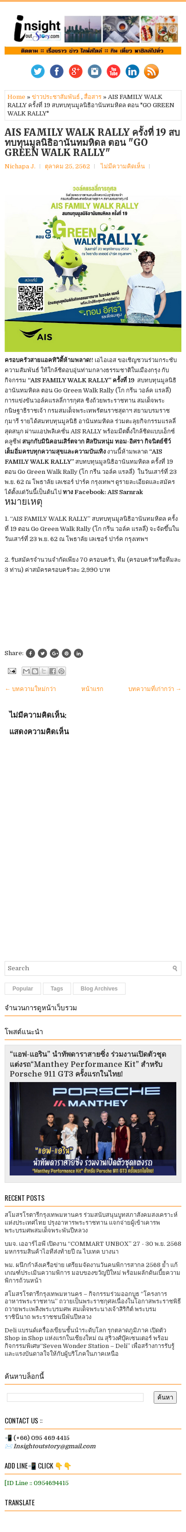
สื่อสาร (93, 96)
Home (16, 96)
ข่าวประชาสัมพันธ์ (56, 96)
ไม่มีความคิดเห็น (123, 166)
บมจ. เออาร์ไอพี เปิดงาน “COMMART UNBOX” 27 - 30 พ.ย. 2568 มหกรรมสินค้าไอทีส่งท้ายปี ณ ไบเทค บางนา (93, 1247)
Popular (22, 988)
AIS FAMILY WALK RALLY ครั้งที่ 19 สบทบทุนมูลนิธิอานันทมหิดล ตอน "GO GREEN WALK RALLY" (92, 142)
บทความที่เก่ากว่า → (154, 688)
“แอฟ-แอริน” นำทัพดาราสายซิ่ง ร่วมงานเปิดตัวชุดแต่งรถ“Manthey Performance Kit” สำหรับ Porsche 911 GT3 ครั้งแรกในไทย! (88, 1064)
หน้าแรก (92, 688)
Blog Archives (99, 988)
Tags (57, 988)
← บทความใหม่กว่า (30, 688)
